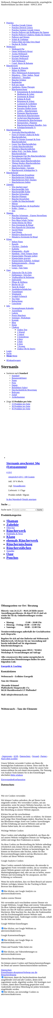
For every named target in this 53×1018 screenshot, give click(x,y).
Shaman (12, 521)
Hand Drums (17, 265)
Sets (13, 211)
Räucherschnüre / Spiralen (23, 168)
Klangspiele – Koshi (20, 251)
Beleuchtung (17, 301)
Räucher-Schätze (19, 80)
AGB (16, 756)
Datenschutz (25, 756)
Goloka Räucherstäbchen (22, 146)
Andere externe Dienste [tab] (11, 898)
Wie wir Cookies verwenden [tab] (13, 796)
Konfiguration (19, 779)
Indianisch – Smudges (21, 77)
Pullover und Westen (20, 37)
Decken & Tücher (19, 44)
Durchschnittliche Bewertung (24, 390)
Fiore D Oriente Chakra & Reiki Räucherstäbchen (25, 135)
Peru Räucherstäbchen (21, 158)
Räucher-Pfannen (19, 196)
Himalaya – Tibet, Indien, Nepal (25, 75)
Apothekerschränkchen (21, 289)
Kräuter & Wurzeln (20, 68)
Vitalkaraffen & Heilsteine (23, 277)
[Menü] (11, 356)
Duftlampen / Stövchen (21, 275)
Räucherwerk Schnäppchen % (24, 170)
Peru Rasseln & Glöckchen (23, 227)
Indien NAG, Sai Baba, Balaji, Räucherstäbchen (25, 152)
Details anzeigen (29, 499)
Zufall (14, 395)
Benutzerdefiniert (19, 378)
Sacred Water (17, 230)
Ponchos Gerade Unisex (22, 25)
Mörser (15, 203)
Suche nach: (6, 510)
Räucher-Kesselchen (20, 199)
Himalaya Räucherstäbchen (23, 149)
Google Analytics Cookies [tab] (12, 861)
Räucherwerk (16, 530)
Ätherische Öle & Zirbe (22, 272)
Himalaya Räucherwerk (22, 234)
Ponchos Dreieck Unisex (22, 27)
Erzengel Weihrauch (20, 56)
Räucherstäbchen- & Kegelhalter (26, 206)
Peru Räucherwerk (20, 218)
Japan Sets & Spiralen (21, 165)
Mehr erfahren (17, 775)
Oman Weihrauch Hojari (22, 51)
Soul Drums (17, 232)
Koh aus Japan (18, 85)
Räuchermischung (19, 89)
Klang (10, 537)
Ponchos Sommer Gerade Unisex (26, 30)
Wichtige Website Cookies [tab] (12, 831)
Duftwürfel (16, 280)
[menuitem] (29, 33)
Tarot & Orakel (18, 287)
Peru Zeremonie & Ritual (22, 225)
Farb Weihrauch (18, 61)
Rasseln (15, 244)
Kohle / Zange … (19, 208)
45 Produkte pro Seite (21, 409)
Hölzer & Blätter (19, 70)
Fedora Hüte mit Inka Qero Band (26, 42)
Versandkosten (19, 486)
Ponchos (12, 557)
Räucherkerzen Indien (21, 182)
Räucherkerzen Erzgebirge (23, 175)
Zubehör (12, 524)
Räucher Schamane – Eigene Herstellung (29, 215)
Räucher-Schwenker (20, 194)
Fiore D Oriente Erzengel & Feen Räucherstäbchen (26, 140)
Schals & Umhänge (20, 39)
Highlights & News (14, 534)
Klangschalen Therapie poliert (24, 256)
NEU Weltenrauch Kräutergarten (26, 73)
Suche (39, 510)
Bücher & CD (18, 284)
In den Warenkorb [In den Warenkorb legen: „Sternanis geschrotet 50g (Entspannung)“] (14, 499)
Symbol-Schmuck (19, 296)
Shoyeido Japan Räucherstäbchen (26, 161)
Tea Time (16, 299)
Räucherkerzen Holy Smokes (24, 180)
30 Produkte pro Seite (21, 406)
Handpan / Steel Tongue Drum (25, 253)
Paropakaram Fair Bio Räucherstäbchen (29, 156)
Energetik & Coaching (11, 666)
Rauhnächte (17, 82)
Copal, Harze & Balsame (22, 63)
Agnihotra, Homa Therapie (23, 87)
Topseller (10, 551)
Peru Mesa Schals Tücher (22, 220)
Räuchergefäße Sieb (20, 189)
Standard (15, 376)
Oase (9, 554)
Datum (15, 385)
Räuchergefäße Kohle (21, 192)
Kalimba (15, 249)
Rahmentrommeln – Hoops (23, 263)
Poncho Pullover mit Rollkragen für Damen (30, 32)
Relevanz (16, 392)
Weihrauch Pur (18, 49)
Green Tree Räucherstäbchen (24, 144)
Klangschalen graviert (21, 258)
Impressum (7, 756)
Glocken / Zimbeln (20, 246)
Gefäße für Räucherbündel (23, 201)
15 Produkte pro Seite (21, 404)
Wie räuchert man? (20, 187)
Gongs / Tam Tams (20, 268)
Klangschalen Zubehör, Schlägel (25, 261)
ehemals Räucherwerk (22, 540)
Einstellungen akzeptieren (12, 972)
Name (14, 380)
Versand (35, 756)
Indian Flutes (17, 242)
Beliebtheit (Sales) (20, 387)
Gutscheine (16, 303)
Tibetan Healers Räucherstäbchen (26, 163)
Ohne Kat (10, 528)
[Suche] (9, 353)
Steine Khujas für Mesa (22, 222)
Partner (43, 756)
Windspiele (16, 294)
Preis (14, 383)
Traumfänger (17, 291)
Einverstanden (7, 779)
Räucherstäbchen (18, 548)
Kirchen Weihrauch (20, 58)
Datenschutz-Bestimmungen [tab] (13, 958)
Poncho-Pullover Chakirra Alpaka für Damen (31, 35)
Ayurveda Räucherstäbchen (23, 132)
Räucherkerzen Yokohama (23, 177)
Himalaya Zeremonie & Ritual (25, 237)
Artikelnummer (18, 397)
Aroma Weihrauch (19, 54)
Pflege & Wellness (19, 282)
